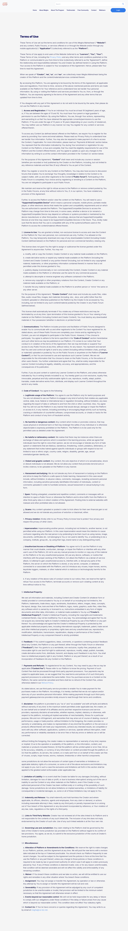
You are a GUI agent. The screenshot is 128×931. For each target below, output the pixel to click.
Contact (93, 10)
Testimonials (71, 10)
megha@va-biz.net (39, 910)
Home (35, 10)
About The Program (57, 10)
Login (118, 10)
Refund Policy (47, 683)
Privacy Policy (56, 57)
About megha (43, 10)
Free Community (83, 10)
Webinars (102, 10)
